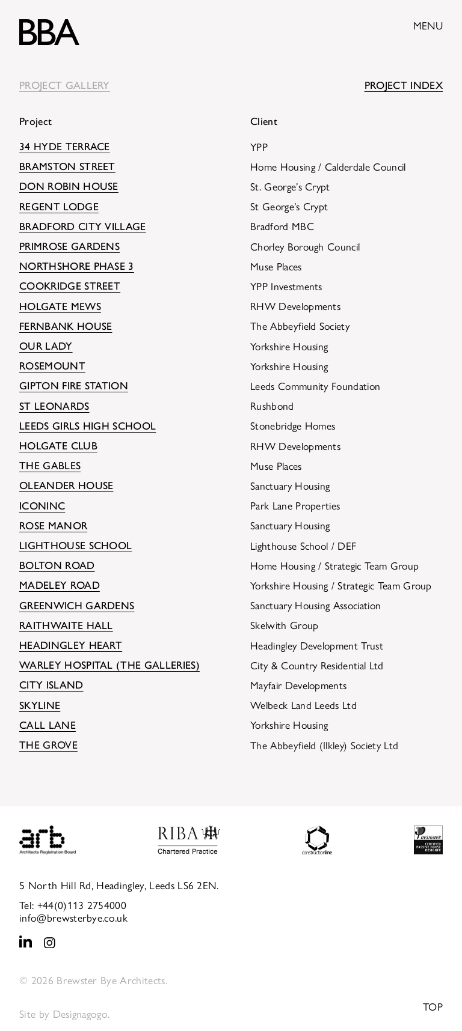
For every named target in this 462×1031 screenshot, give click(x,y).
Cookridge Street (69, 285)
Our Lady (46, 345)
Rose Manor (53, 525)
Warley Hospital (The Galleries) (109, 664)
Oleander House (66, 485)
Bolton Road (57, 565)
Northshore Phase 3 (76, 266)
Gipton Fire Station (73, 385)
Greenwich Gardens (76, 605)
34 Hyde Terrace (64, 146)
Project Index (404, 85)
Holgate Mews (60, 306)
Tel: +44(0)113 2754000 (72, 904)
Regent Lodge (59, 206)
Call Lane (47, 725)
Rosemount (52, 365)
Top (433, 1006)
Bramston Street (67, 166)
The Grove (48, 744)
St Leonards (54, 406)
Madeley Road (59, 585)
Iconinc (42, 505)
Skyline (39, 705)
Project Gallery (64, 85)
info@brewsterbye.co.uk (73, 917)
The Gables (50, 465)
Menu (428, 25)
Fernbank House (65, 326)
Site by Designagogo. (64, 1013)
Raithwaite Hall (66, 625)
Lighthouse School (75, 545)
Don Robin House (69, 186)
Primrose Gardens (69, 246)
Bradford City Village (82, 226)
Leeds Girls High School (87, 425)
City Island (51, 684)
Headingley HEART (70, 645)
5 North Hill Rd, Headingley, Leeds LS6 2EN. (119, 884)
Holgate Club (58, 445)
